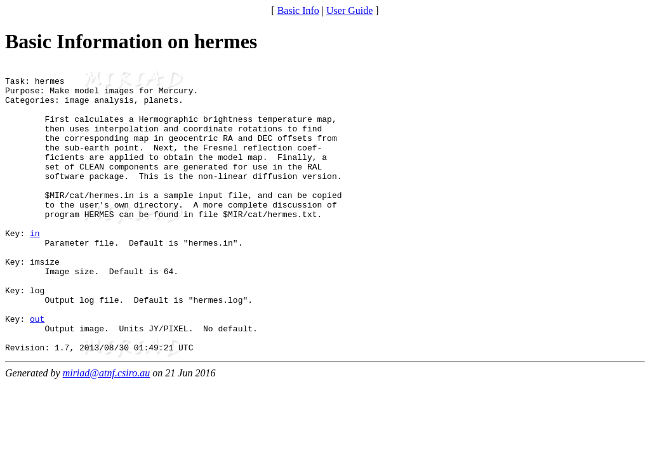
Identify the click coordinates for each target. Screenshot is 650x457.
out (37, 370)
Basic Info (298, 10)
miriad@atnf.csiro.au (106, 430)
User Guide (349, 10)
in (35, 267)
